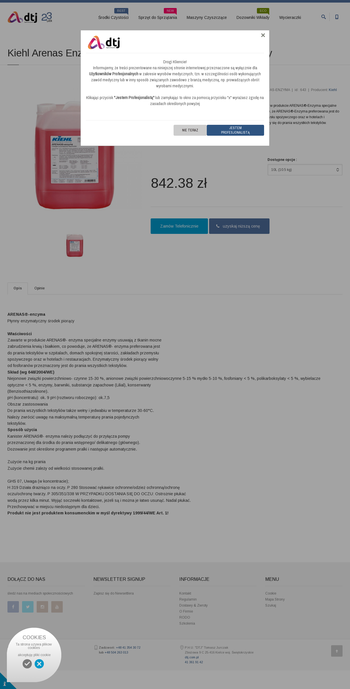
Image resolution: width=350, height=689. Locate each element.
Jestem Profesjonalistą (235, 130)
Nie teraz (190, 130)
